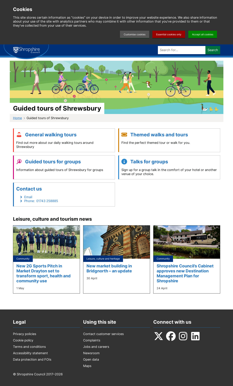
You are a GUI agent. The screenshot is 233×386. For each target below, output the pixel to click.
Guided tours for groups (53, 162)
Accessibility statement (30, 353)
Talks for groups (149, 162)
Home (17, 118)
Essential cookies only (168, 34)
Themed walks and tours (159, 135)
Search (213, 50)
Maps (87, 366)
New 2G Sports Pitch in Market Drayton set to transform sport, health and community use (43, 273)
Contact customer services (103, 334)
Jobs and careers (96, 347)
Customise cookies (134, 34)
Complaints (91, 340)
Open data (91, 359)
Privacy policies (24, 334)
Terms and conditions (29, 347)
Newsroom (91, 353)
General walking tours (51, 135)
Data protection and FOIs (32, 359)
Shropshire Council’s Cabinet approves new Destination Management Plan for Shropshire (185, 273)
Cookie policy (23, 340)
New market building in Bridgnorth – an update (109, 268)
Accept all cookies (202, 34)
